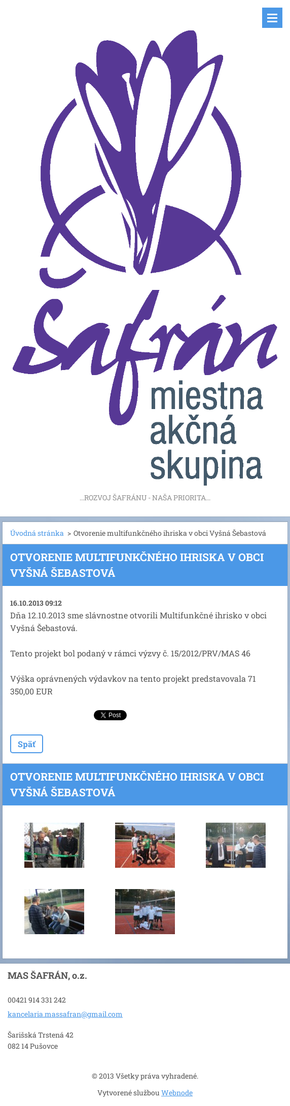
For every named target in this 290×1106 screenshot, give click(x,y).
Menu (272, 18)
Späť (26, 744)
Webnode (177, 1092)
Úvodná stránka (37, 533)
